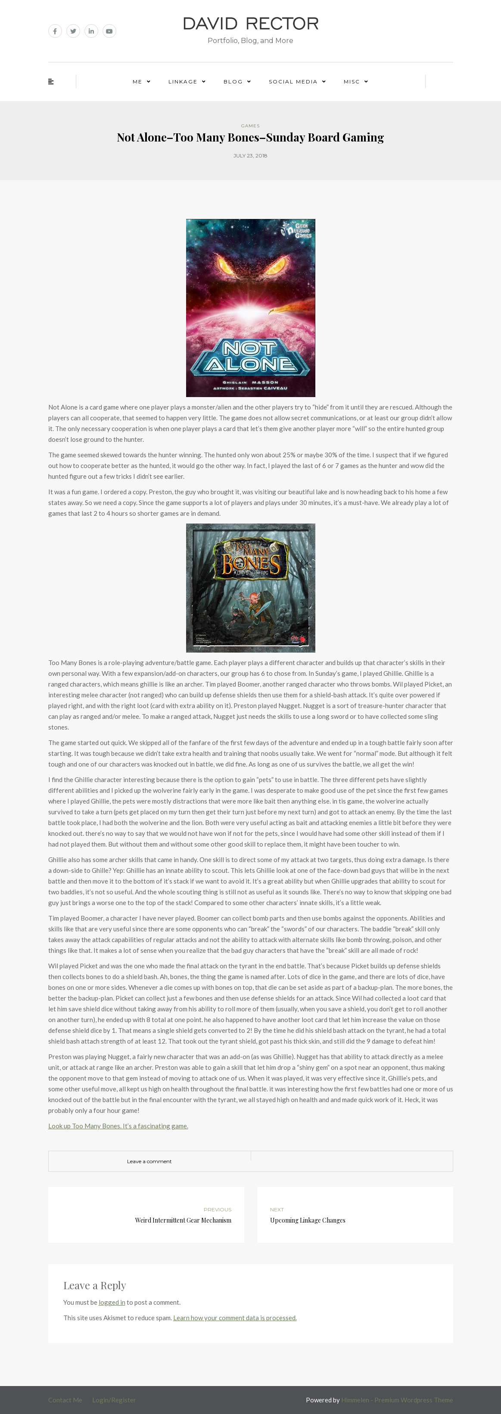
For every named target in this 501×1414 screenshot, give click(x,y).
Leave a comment (149, 1161)
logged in (112, 1302)
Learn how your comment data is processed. (235, 1318)
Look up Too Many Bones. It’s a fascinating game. (118, 1126)
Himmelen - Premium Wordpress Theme (397, 1400)
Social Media (293, 81)
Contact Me (65, 1400)
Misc (352, 81)
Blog (233, 81)
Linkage (183, 81)
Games (250, 126)
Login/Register (114, 1400)
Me (138, 81)
